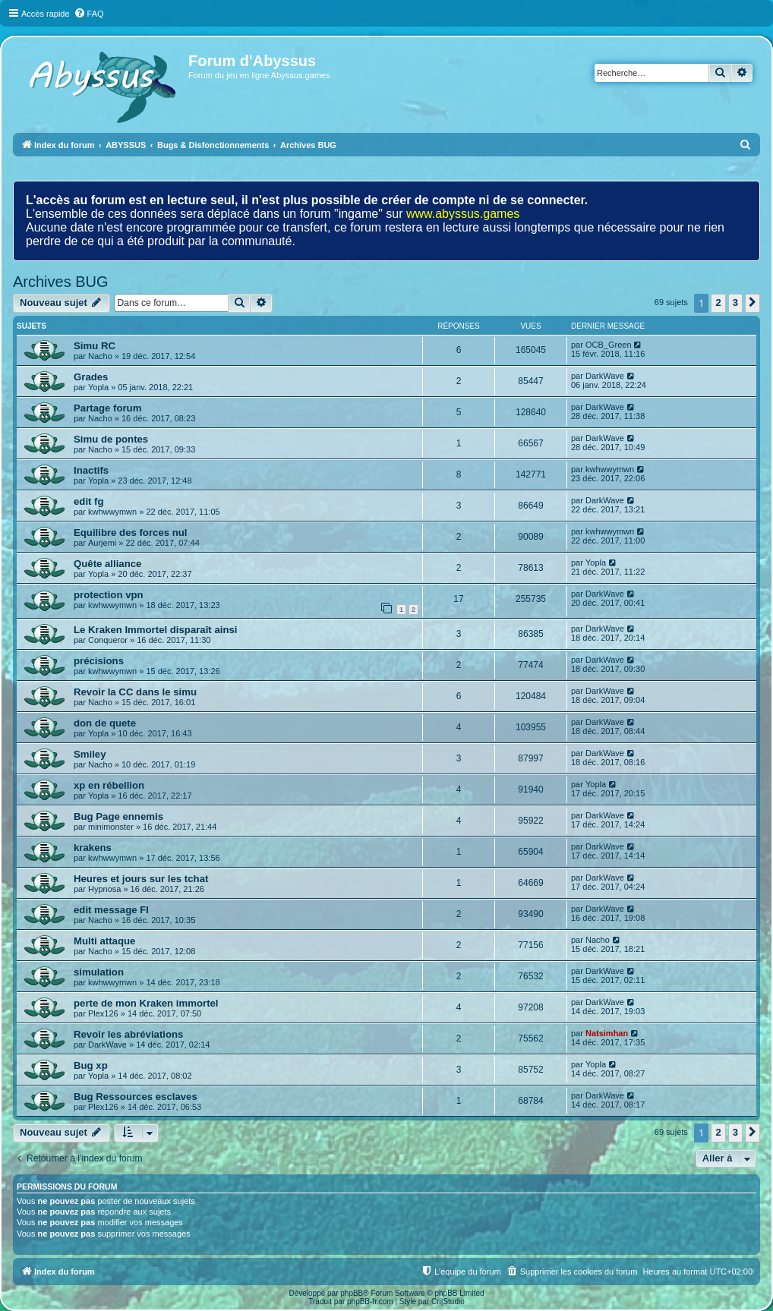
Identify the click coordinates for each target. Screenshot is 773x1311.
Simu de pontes (111, 439)
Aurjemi (102, 542)
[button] (752, 303)
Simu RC (94, 345)
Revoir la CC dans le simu (135, 692)
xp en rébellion (109, 785)
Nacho (100, 356)
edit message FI (111, 909)
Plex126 (103, 1013)
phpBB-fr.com (370, 1301)
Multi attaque (104, 941)
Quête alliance (107, 563)
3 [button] (735, 302)
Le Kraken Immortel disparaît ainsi (155, 629)
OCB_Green (608, 344)
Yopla (98, 387)
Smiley (90, 754)
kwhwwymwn (609, 469)
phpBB (351, 1293)
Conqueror (108, 639)
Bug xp (91, 1065)
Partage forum (107, 408)
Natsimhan (606, 1033)
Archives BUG (61, 281)
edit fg (89, 501)
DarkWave (604, 375)
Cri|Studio (448, 1301)
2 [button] (718, 302)
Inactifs (91, 470)
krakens (93, 847)
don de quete (105, 723)
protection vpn (109, 594)
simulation (99, 972)
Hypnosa (104, 888)
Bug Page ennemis (118, 816)
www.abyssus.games (462, 213)
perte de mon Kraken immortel (146, 1003)
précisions (99, 661)
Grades (91, 377)
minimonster (111, 826)
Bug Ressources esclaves (135, 1096)
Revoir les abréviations (128, 1034)
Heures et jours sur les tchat (141, 878)
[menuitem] (89, 14)
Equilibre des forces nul (131, 532)
